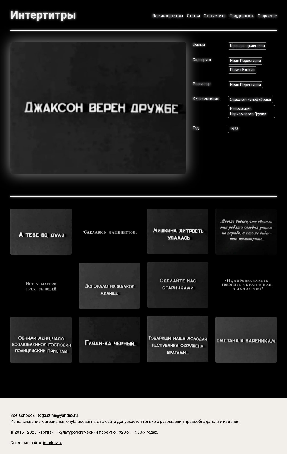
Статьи (193, 15)
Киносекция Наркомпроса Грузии (248, 111)
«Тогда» (45, 432)
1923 (234, 129)
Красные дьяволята (247, 45)
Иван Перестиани (245, 60)
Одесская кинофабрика (250, 99)
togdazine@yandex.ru (58, 415)
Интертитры (43, 15)
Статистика (214, 15)
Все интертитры (168, 15)
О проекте (267, 15)
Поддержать (241, 15)
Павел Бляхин (242, 70)
